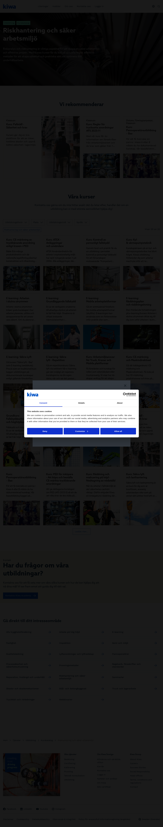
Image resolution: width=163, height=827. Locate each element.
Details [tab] (81, 403)
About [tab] (120, 403)
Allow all (118, 431)
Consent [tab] (43, 403)
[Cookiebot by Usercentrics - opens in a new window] (125, 394)
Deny (45, 431)
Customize (81, 431)
